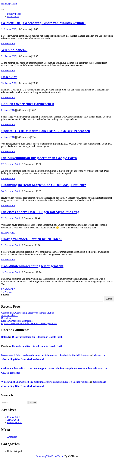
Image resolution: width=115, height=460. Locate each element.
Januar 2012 (13, 419)
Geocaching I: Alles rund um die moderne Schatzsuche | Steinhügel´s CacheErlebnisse (45, 355)
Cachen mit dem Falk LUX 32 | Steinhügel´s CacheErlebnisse (32, 368)
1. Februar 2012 (8, 29)
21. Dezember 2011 (10, 245)
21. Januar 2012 (8, 56)
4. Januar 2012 (8, 137)
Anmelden (12, 437)
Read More (8, 43)
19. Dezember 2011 (10, 272)
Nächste (9, 292)
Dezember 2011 (14, 422)
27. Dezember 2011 (10, 164)
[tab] (2, 9)
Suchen (5, 294)
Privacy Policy (14, 14)
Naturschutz (13, 16)
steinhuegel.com (9, 3)
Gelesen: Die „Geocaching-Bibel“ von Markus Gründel (43, 23)
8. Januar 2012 (8, 110)
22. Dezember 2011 (10, 218)
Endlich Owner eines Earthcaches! (27, 104)
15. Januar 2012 (8, 83)
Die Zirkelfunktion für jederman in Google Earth (39, 158)
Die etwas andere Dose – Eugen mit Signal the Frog (40, 212)
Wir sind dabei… (14, 50)
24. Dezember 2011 (10, 191)
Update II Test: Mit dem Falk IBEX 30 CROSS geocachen (45, 131)
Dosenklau (9, 77)
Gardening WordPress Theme (50, 456)
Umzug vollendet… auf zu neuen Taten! (31, 239)
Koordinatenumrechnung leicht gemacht (32, 266)
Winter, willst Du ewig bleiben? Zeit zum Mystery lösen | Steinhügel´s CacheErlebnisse (45, 382)
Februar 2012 (13, 417)
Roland (5, 337)
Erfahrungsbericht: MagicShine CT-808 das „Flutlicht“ (43, 185)
